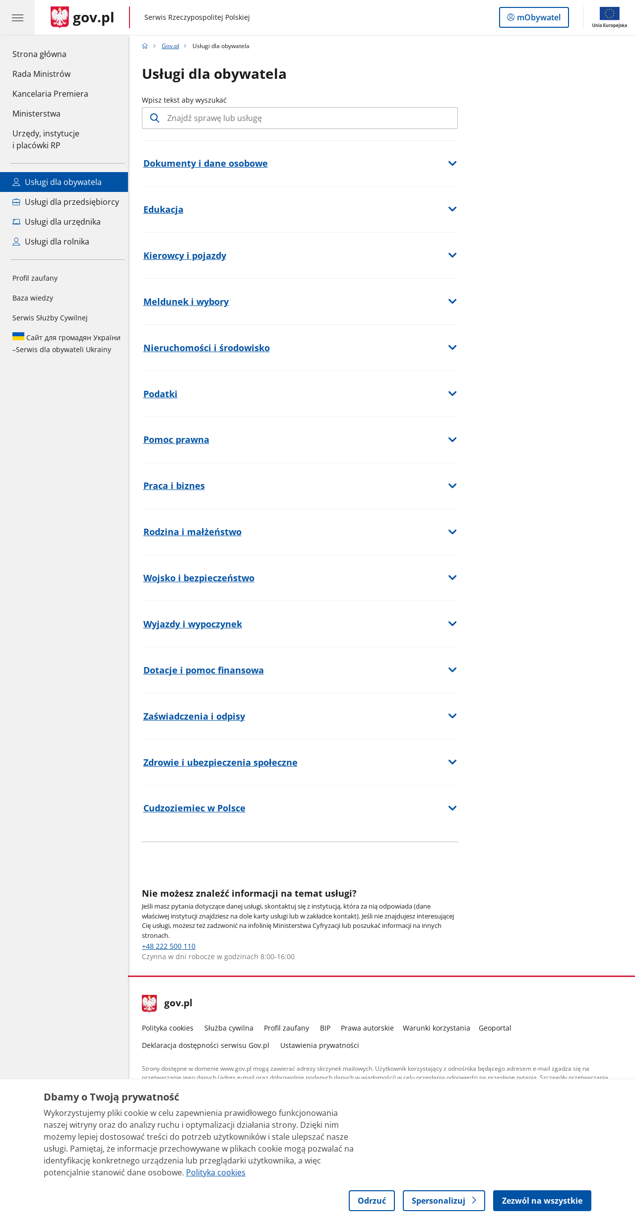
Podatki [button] (163, 394)
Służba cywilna (231, 1028)
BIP (327, 1028)
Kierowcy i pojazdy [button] (187, 255)
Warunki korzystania (439, 1028)
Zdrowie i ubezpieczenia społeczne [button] (223, 762)
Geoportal (498, 1028)
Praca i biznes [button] (176, 485)
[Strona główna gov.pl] (83, 17)
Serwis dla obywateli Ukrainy (66, 343)
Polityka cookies (170, 1028)
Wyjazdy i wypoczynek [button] (195, 624)
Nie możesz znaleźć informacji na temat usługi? (252, 893)
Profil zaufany (35, 278)
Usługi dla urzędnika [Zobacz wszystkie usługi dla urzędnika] (56, 221)
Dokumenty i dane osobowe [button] (208, 163)
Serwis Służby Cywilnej (50, 317)
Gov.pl (173, 46)
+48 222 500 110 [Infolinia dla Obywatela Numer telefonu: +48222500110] (171, 946)
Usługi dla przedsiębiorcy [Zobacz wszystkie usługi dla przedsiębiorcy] (65, 201)
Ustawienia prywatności (322, 1045)
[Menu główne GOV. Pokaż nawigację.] (17, 17)
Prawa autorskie (370, 1028)
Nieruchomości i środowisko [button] (209, 348)
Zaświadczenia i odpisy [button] (197, 716)
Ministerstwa (36, 113)
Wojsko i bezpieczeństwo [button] (201, 578)
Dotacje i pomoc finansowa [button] (206, 670)
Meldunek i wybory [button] (188, 301)
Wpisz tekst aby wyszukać (187, 100)
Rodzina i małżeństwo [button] (195, 532)
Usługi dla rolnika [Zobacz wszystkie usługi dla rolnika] (50, 241)
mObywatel (538, 19)
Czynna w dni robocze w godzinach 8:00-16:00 (221, 956)
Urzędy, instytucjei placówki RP (45, 139)
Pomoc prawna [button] (179, 439)
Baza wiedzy (32, 298)
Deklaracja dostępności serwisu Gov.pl (208, 1045)
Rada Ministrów (41, 73)
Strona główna (50, 54)
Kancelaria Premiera (50, 93)
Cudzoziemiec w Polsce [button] (197, 808)
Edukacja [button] (166, 209)
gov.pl (170, 1004)
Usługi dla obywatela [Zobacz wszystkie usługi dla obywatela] (57, 182)
